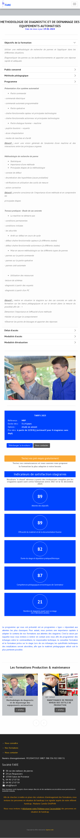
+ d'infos (20, 709)
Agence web (49, 830)
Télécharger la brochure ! (19, 445)
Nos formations (11, 748)
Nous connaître (11, 743)
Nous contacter (41, 445)
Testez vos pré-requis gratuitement (40, 458)
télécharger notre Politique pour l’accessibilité (41, 808)
